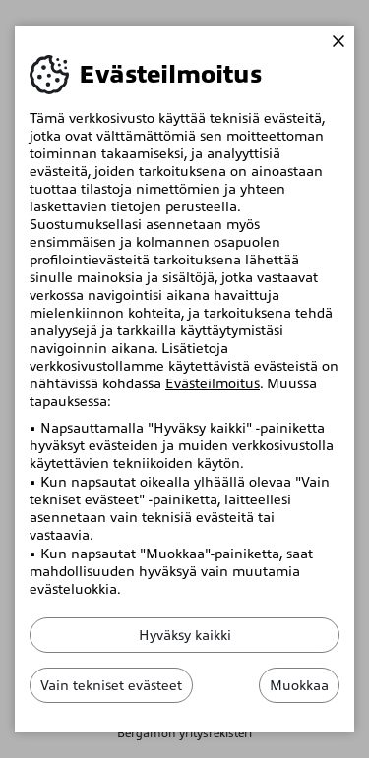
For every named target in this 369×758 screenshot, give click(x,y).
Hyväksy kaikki (185, 635)
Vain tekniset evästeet (111, 685)
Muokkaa (299, 685)
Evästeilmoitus (212, 383)
